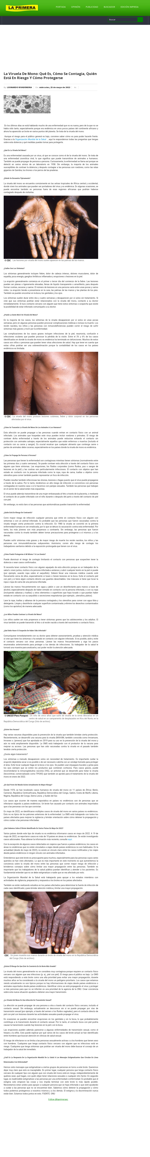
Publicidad (92, 6)
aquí (70, 839)
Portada (61, 6)
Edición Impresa (129, 6)
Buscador (109, 6)
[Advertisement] (51, 48)
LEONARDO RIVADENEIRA (19, 87)
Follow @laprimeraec (58, 1099)
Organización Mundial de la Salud (30, 139)
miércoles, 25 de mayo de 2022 (54, 87)
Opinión (75, 6)
